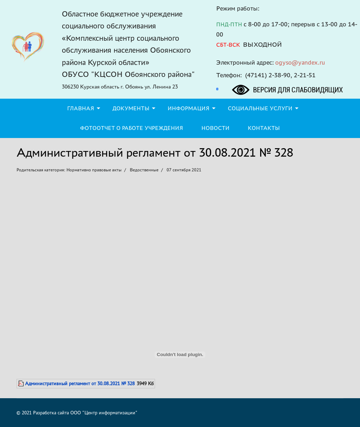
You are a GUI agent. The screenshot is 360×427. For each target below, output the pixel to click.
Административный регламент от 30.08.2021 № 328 (80, 383)
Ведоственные (144, 169)
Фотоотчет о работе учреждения (131, 128)
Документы (130, 108)
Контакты (264, 128)
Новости (215, 128)
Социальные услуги (260, 108)
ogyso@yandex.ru (300, 62)
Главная (80, 108)
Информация (189, 108)
